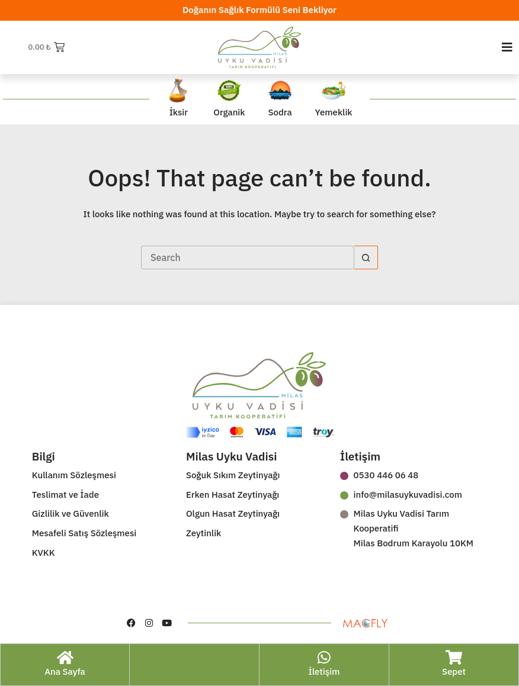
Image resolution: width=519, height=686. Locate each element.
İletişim (324, 671)
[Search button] (366, 257)
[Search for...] (247, 257)
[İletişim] (324, 657)
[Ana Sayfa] (64, 657)
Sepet (454, 671)
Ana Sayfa (64, 671)
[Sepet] (454, 657)
